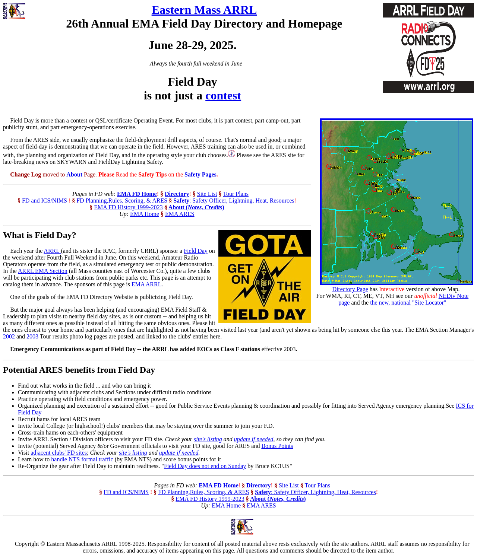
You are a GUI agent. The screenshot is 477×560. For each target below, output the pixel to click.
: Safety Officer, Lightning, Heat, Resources (233, 200)
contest (223, 95)
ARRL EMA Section (42, 271)
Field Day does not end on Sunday (205, 466)
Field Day (196, 251)
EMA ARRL (146, 284)
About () (196, 207)
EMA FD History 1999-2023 (128, 207)
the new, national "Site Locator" (408, 302)
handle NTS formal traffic (82, 459)
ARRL (52, 251)
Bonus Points (277, 446)
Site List (207, 194)
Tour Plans (236, 194)
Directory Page (350, 289)
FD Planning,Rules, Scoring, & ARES (121, 200)
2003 (32, 336)
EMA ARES (180, 214)
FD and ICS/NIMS (44, 200)
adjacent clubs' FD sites (59, 452)
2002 (9, 336)
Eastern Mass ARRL (204, 9)
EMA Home (144, 214)
